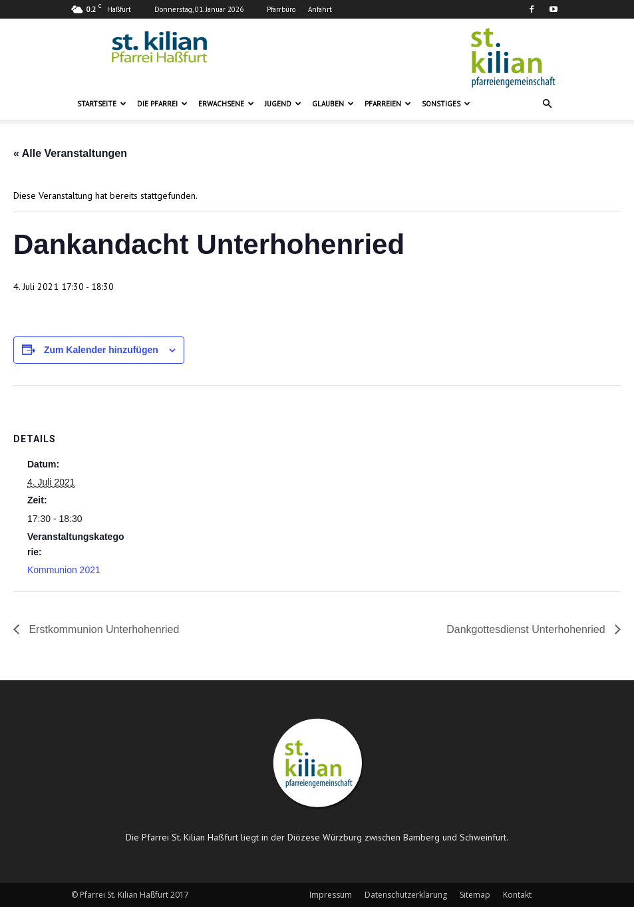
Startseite (101, 103)
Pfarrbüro (281, 9)
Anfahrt (320, 9)
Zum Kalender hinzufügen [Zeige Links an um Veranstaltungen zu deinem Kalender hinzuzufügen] (101, 349)
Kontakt (517, 894)
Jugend (283, 103)
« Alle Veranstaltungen (70, 153)
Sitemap (475, 894)
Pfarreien (388, 103)
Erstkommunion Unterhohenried (102, 629)
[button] (547, 104)
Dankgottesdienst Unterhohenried (527, 629)
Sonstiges (446, 103)
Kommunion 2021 (63, 570)
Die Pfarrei (162, 103)
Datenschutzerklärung (406, 894)
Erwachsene (226, 103)
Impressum (330, 894)
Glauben (333, 103)
